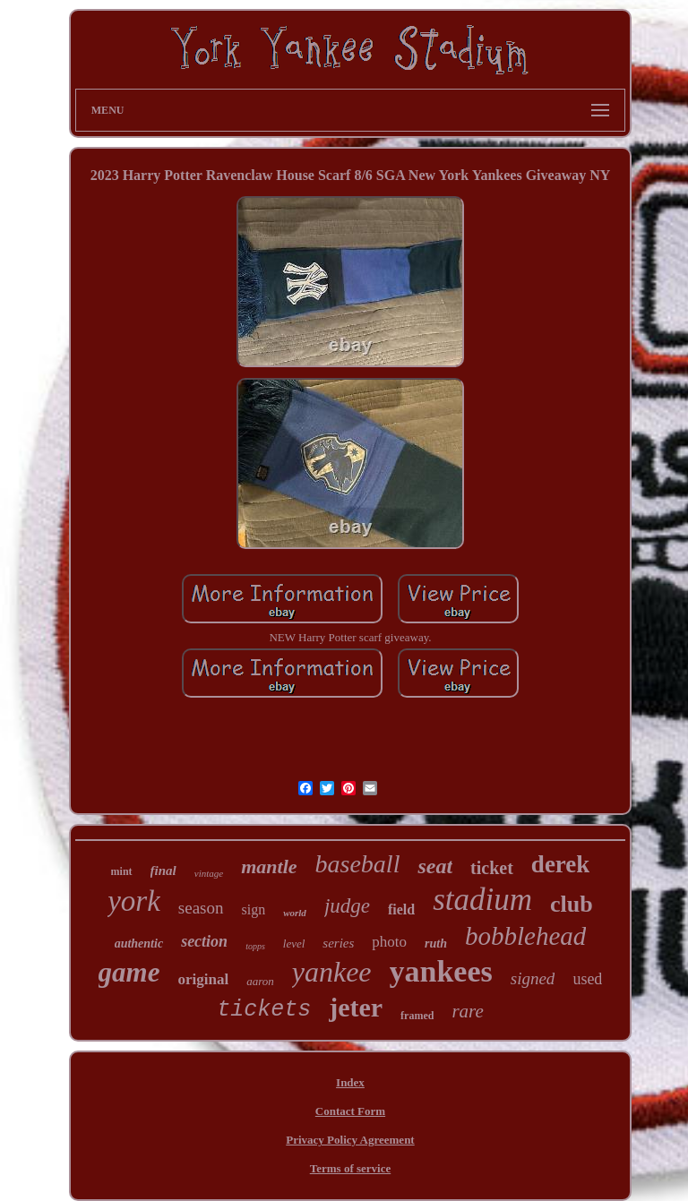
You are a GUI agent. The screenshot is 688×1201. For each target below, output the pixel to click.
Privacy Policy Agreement (350, 1139)
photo (389, 941)
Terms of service (350, 1168)
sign (254, 909)
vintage (208, 873)
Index (350, 1082)
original (202, 979)
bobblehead (525, 936)
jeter (356, 1007)
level (294, 943)
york (134, 901)
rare (467, 1011)
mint (122, 871)
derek (560, 864)
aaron (260, 981)
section (204, 941)
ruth (436, 943)
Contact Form (350, 1111)
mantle (269, 866)
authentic (139, 943)
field (401, 909)
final (163, 870)
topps (255, 946)
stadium (482, 899)
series (338, 943)
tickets (264, 1010)
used (587, 979)
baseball (357, 864)
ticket (491, 868)
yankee (332, 972)
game (129, 972)
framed (417, 1015)
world (294, 912)
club (571, 904)
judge (347, 906)
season (201, 907)
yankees (441, 971)
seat (434, 866)
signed (533, 978)
